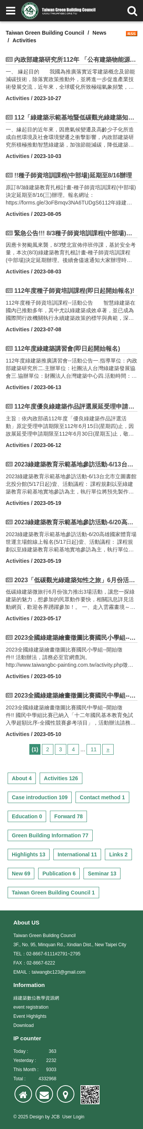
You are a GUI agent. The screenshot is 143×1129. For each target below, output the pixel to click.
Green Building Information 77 (50, 835)
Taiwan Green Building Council (45, 33)
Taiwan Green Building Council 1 (53, 892)
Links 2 (118, 854)
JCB (55, 1116)
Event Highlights (30, 1016)
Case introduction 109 (39, 797)
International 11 (77, 854)
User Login (73, 1116)
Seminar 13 (102, 873)
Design (36, 1116)
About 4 (22, 778)
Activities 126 (61, 778)
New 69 (21, 873)
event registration (30, 1007)
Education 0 (27, 816)
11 (94, 749)
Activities (17, 98)
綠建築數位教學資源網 (36, 998)
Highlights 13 (28, 854)
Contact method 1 (102, 797)
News (100, 33)
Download (23, 1025)
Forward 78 (68, 816)
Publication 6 (59, 873)
